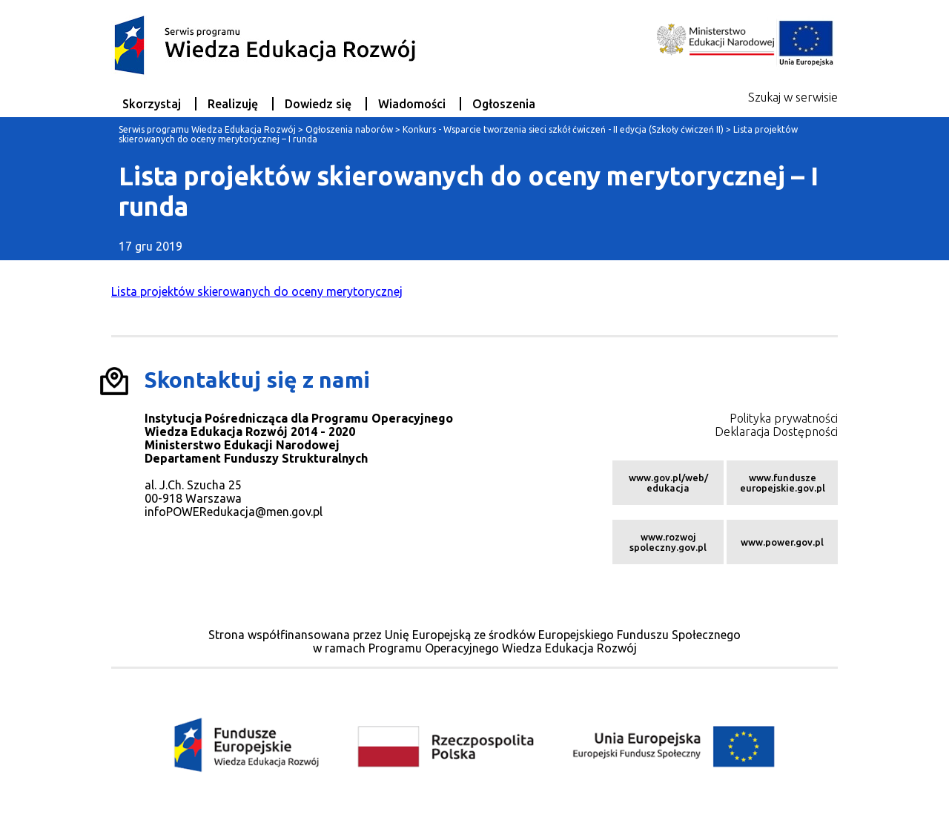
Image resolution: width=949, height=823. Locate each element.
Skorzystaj (151, 103)
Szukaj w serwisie (793, 97)
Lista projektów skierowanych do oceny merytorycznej (257, 291)
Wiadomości (412, 103)
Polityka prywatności (784, 418)
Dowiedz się (318, 103)
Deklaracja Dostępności (776, 431)
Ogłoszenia (503, 103)
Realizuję (233, 103)
